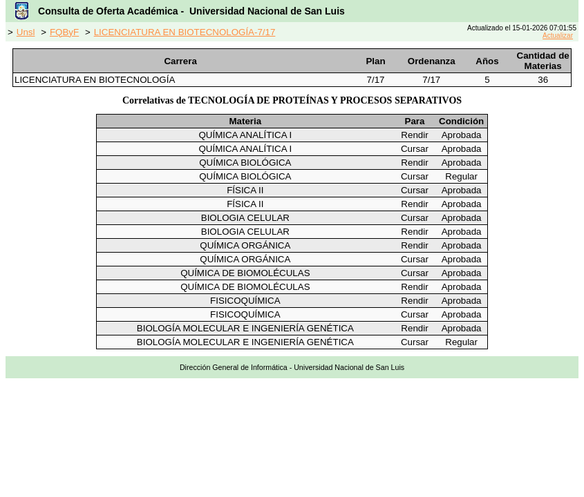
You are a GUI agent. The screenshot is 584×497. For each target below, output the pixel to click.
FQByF (64, 32)
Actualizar (558, 35)
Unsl (26, 32)
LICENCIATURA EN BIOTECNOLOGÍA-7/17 (185, 32)
